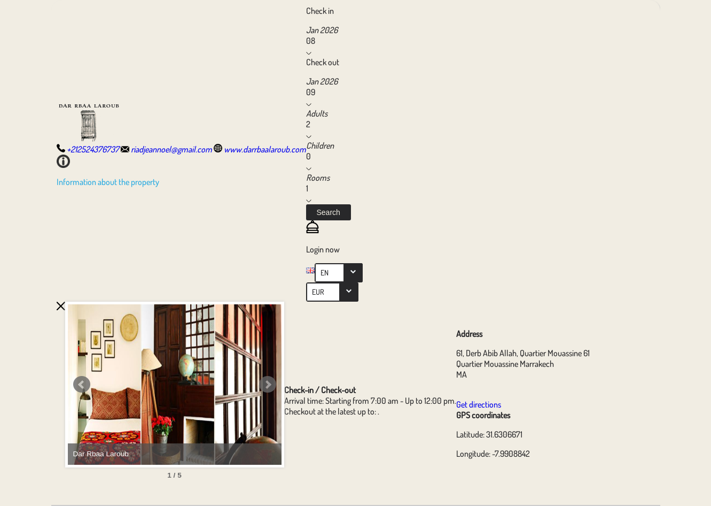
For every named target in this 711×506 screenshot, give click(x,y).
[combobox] (339, 272)
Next (267, 384)
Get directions (478, 404)
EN (325, 272)
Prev (81, 384)
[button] (328, 212)
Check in (320, 10)
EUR (318, 291)
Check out (322, 62)
